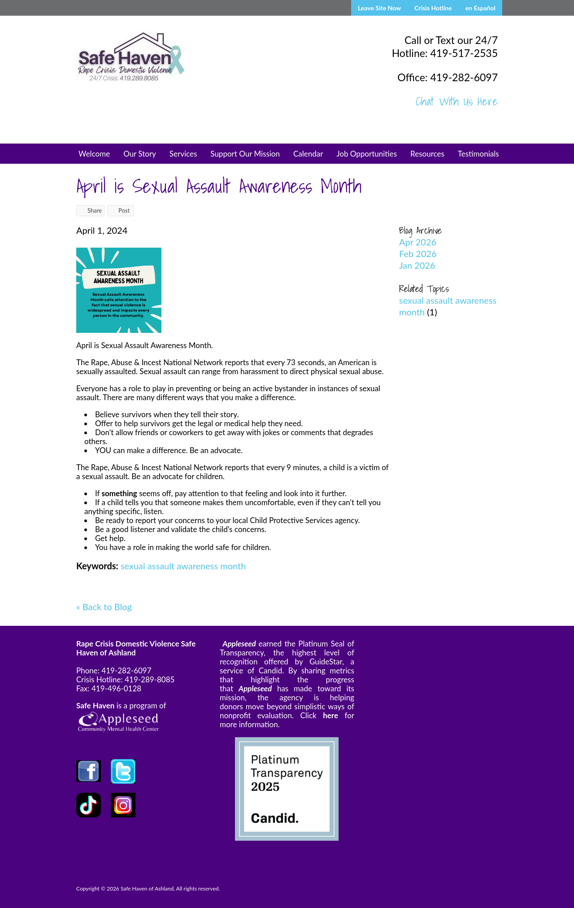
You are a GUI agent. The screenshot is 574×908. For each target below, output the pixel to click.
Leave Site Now (379, 8)
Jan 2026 (417, 265)
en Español (480, 8)
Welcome (94, 153)
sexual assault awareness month (183, 565)
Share (90, 210)
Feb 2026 (418, 253)
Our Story (139, 153)
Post (120, 210)
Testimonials (478, 153)
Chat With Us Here (457, 101)
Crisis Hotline (433, 8)
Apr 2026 (417, 241)
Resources (427, 153)
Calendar (308, 153)
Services (183, 153)
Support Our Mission (245, 153)
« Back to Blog (104, 606)
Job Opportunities (366, 153)
